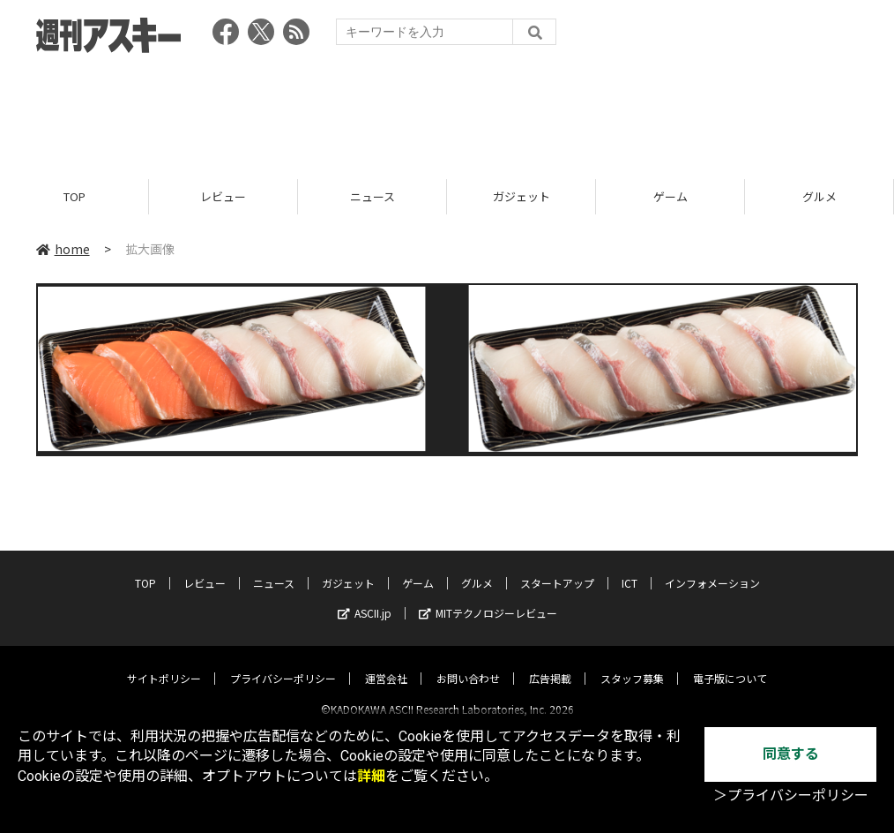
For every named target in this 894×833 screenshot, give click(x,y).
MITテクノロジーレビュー (488, 597)
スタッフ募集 (632, 663)
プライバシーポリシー (283, 663)
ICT (629, 567)
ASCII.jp (364, 597)
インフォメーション (712, 567)
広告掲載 (550, 663)
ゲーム (670, 196)
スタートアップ (557, 567)
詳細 (371, 776)
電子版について (730, 663)
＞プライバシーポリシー (790, 795)
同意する (791, 754)
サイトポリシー (164, 663)
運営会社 (386, 663)
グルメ (819, 196)
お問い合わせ (468, 663)
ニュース (372, 196)
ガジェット (521, 196)
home (63, 249)
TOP (74, 196)
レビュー (223, 196)
